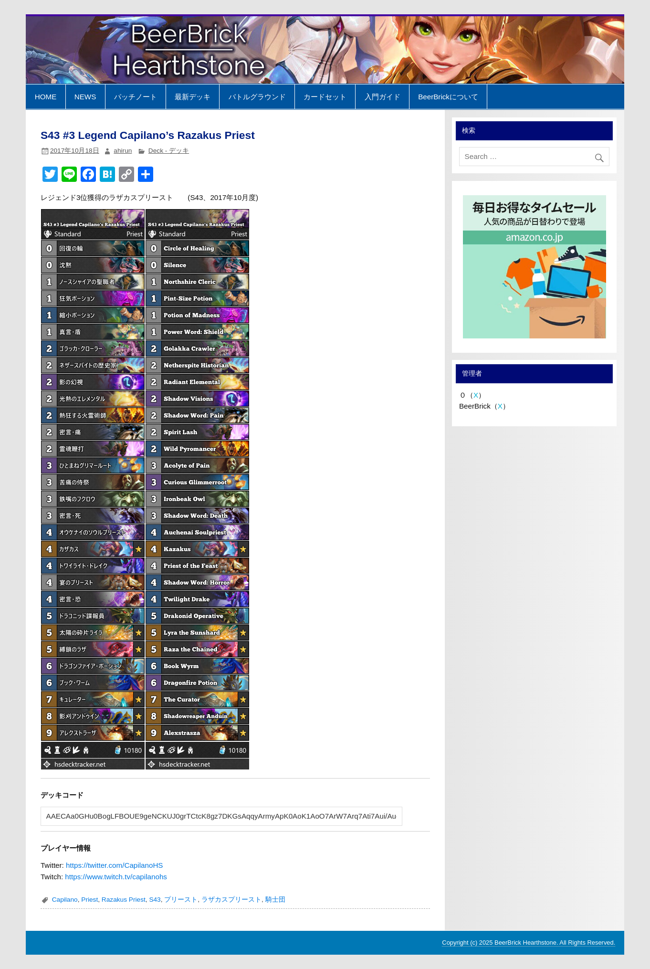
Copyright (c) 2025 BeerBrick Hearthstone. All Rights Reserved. (528, 942)
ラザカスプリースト (231, 899)
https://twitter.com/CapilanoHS (114, 865)
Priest (89, 899)
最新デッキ (192, 97)
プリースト (181, 899)
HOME (46, 97)
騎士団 (275, 899)
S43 (154, 899)
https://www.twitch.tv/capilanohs (116, 877)
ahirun (123, 150)
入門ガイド (382, 97)
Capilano (65, 899)
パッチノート (135, 97)
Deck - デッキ (168, 150)
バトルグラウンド (257, 97)
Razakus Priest (124, 899)
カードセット (325, 97)
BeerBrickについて (448, 97)
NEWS (85, 97)
